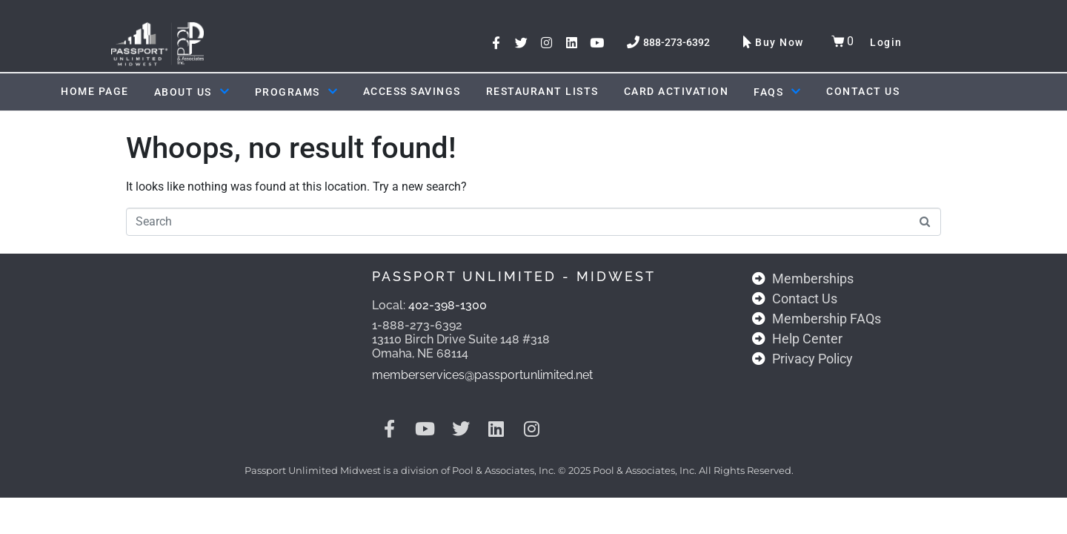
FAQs (777, 92)
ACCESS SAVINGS (412, 91)
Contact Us (863, 91)
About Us (192, 92)
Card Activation (676, 91)
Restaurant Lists (542, 91)
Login (886, 42)
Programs (296, 92)
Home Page (95, 91)
